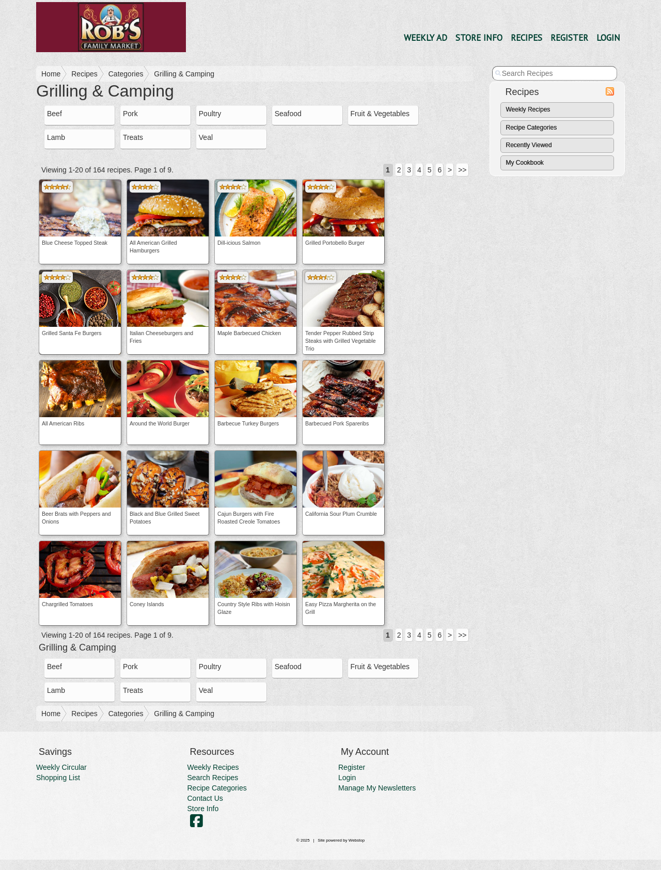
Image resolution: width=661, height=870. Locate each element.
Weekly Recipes (528, 109)
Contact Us (205, 798)
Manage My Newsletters (377, 788)
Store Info (478, 37)
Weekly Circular (61, 767)
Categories (126, 74)
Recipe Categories (531, 127)
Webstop (357, 840)
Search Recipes (213, 777)
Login (608, 37)
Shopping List (58, 777)
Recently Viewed (529, 145)
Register (569, 37)
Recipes (526, 37)
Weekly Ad (425, 37)
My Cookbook (525, 162)
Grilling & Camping (184, 74)
